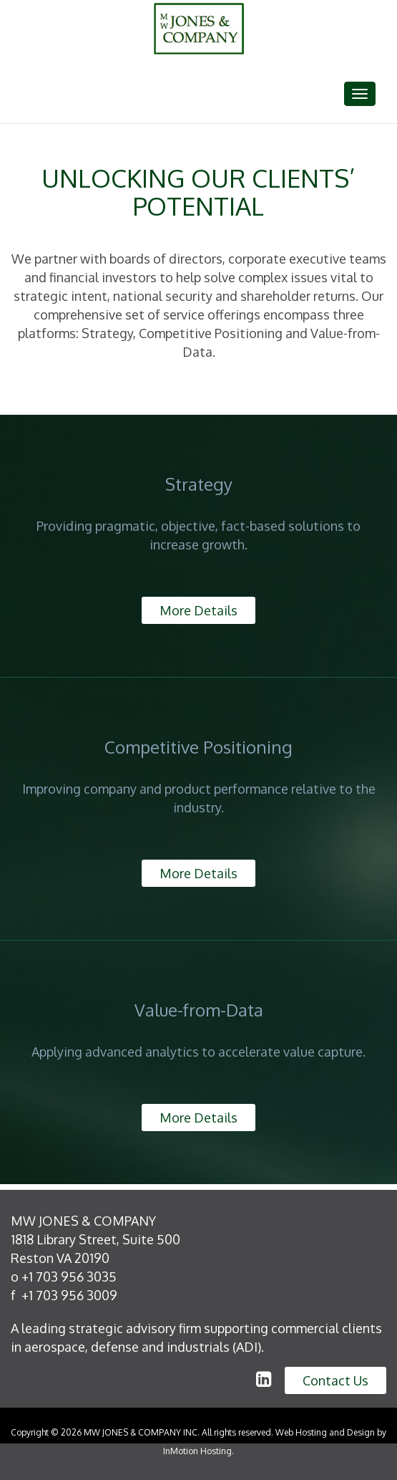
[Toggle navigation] (360, 94)
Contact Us (335, 1380)
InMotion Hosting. (198, 1451)
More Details (198, 610)
